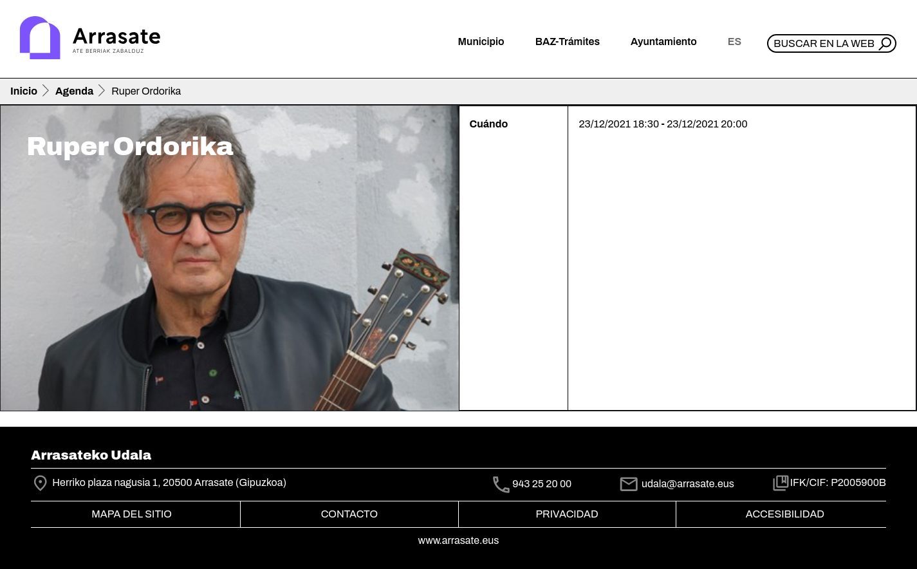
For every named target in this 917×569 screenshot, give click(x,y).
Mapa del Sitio (131, 513)
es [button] (734, 41)
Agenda (74, 91)
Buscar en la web (824, 43)
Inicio (23, 91)
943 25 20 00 (541, 483)
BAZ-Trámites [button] (567, 41)
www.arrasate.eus (458, 540)
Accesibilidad (785, 513)
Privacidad (566, 513)
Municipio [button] (481, 41)
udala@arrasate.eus (676, 483)
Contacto (349, 513)
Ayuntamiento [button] (664, 41)
